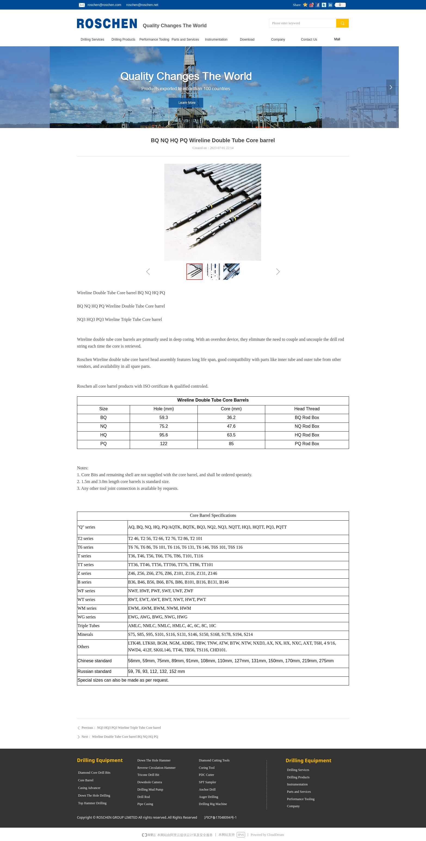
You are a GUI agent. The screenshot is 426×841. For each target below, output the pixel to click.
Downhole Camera (149, 782)
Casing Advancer (89, 788)
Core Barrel (85, 780)
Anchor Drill (207, 789)
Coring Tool (207, 768)
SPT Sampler (207, 782)
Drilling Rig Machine (213, 804)
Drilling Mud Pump (150, 789)
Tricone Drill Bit (148, 775)
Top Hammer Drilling (92, 803)
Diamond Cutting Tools (214, 760)
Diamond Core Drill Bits (94, 773)
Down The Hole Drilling (94, 795)
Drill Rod (143, 797)
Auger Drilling (208, 797)
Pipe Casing (145, 804)
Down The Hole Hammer (154, 760)
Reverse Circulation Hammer (156, 768)
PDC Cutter (206, 775)
